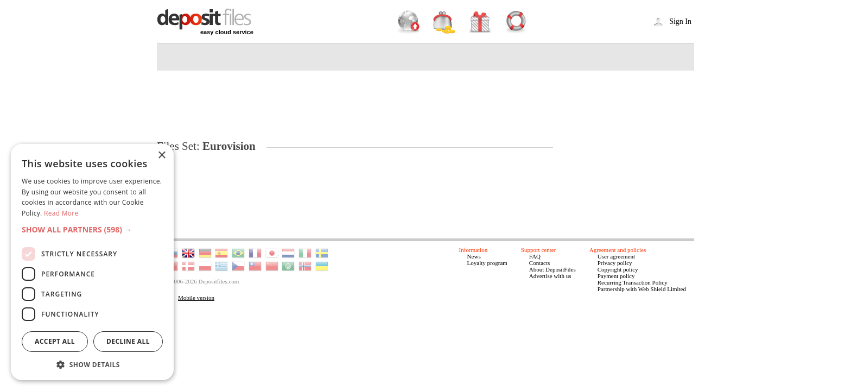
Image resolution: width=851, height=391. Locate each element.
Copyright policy (618, 269)
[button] (92, 229)
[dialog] (92, 262)
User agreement (616, 256)
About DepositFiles (552, 269)
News (474, 256)
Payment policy (616, 276)
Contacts (539, 263)
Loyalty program (487, 263)
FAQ (535, 256)
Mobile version (196, 297)
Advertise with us (550, 276)
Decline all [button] (128, 341)
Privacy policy (615, 263)
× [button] (161, 156)
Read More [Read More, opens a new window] (61, 213)
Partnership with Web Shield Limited (642, 289)
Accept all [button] (55, 341)
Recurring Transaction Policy (633, 282)
